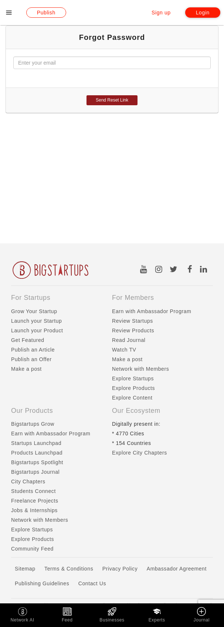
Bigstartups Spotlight (37, 462)
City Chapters (28, 481)
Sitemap (25, 569)
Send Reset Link (112, 100)
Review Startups (132, 321)
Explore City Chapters (139, 453)
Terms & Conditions (68, 569)
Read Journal (128, 340)
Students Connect (33, 491)
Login (203, 13)
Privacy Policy (120, 569)
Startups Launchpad (36, 443)
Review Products (133, 330)
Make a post (26, 369)
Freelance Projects (34, 501)
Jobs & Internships (34, 510)
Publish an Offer (31, 359)
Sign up (161, 13)
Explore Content (132, 398)
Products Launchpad (36, 453)
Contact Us (92, 583)
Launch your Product (37, 330)
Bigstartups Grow (32, 424)
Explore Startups (133, 378)
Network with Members (140, 369)
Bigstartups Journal (35, 472)
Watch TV (124, 350)
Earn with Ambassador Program (151, 311)
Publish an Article (33, 350)
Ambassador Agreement (177, 569)
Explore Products (133, 388)
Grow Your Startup (34, 311)
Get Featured (27, 340)
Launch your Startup (36, 321)
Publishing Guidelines (42, 583)
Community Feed (32, 549)
